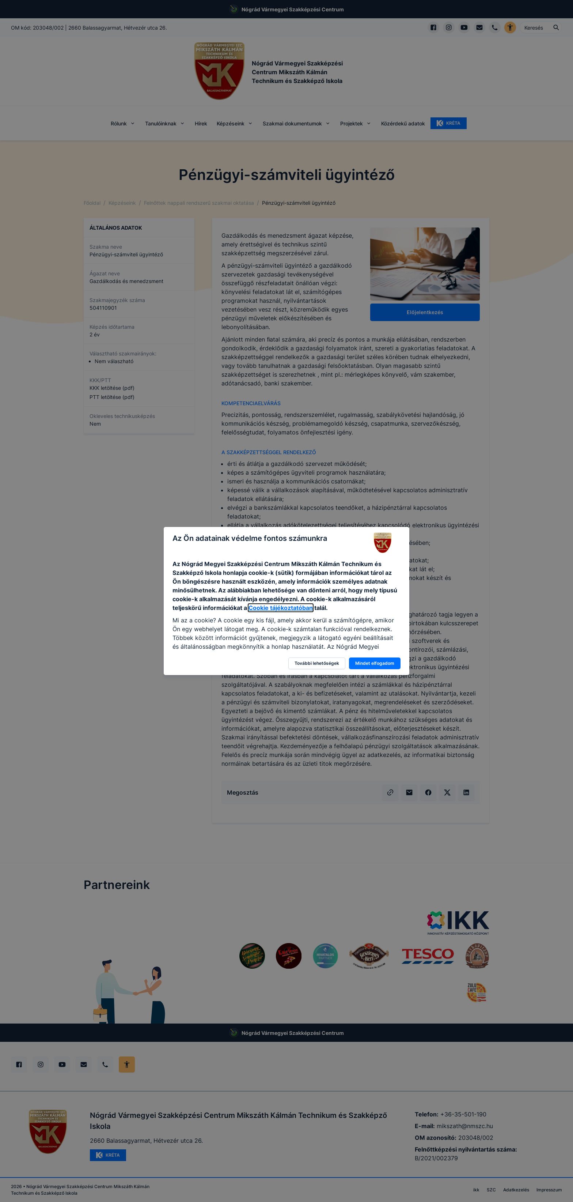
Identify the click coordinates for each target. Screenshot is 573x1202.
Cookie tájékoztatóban (280, 607)
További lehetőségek (317, 663)
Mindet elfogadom (374, 663)
